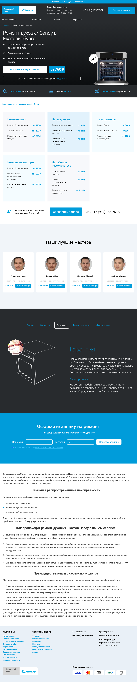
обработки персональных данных (49, 447)
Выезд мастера (81, 325)
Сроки (30, 325)
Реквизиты (36, 641)
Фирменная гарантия (40, 639)
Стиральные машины (11, 639)
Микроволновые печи (11, 660)
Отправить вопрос (66, 212)
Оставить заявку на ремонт (25, 69)
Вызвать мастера (23, 286)
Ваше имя (17, 442)
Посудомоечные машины (13, 641)
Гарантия (61, 325)
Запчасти (45, 325)
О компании (37, 636)
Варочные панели (10, 649)
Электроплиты (9, 655)
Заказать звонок (121, 10)
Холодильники (8, 636)
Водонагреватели (10, 657)
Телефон (60, 442)
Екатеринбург (59, 7)
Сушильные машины (11, 652)
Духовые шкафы (9, 644)
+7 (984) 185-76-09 (93, 10)
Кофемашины (8, 647)
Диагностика (103, 325)
